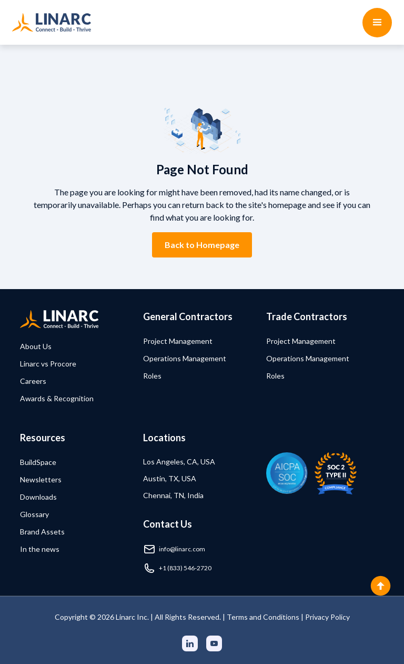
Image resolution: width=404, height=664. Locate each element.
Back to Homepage (202, 245)
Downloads (38, 496)
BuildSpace (38, 462)
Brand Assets (42, 531)
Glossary (34, 514)
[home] (51, 22)
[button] (377, 22)
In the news (39, 548)
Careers (33, 380)
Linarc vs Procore (48, 363)
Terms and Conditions (263, 616)
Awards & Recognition (57, 398)
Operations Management (184, 358)
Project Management (178, 340)
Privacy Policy (327, 616)
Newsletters (41, 479)
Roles (152, 375)
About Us (36, 346)
